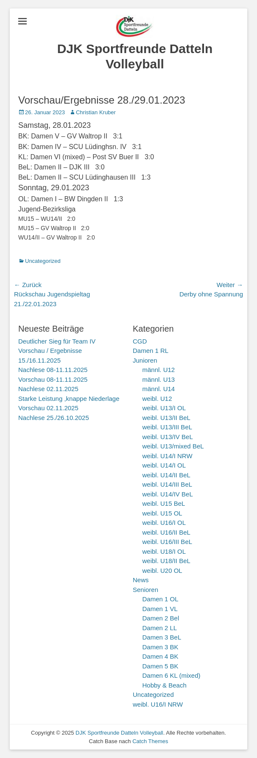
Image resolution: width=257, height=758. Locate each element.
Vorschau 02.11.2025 (48, 407)
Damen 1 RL (150, 350)
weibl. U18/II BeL (166, 560)
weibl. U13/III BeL (167, 427)
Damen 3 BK (160, 647)
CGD (140, 341)
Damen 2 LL (159, 627)
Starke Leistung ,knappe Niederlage (69, 398)
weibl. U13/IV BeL (167, 436)
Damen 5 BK (160, 666)
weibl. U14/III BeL (167, 484)
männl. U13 (158, 379)
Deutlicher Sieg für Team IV (56, 341)
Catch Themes (150, 741)
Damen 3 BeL (162, 637)
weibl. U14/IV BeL (167, 494)
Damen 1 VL (160, 608)
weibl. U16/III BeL (167, 541)
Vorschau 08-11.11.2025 (52, 379)
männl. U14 (158, 388)
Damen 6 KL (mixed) (171, 675)
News (141, 579)
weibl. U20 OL (162, 570)
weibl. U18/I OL (164, 551)
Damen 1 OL (160, 599)
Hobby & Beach (164, 685)
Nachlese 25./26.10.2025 (53, 417)
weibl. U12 (157, 398)
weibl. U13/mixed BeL (173, 446)
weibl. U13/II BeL (166, 417)
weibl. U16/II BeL (166, 532)
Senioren (145, 589)
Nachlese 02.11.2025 (48, 388)
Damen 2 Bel (160, 618)
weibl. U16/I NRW (158, 704)
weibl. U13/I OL (164, 407)
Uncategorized (43, 261)
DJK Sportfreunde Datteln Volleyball (119, 733)
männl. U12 (158, 369)
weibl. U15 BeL (163, 503)
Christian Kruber (96, 112)
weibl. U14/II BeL (166, 475)
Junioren (145, 360)
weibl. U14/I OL (164, 465)
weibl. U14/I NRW (167, 455)
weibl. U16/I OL (164, 522)
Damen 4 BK (160, 656)
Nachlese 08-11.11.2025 (52, 369)
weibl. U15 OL (162, 513)
